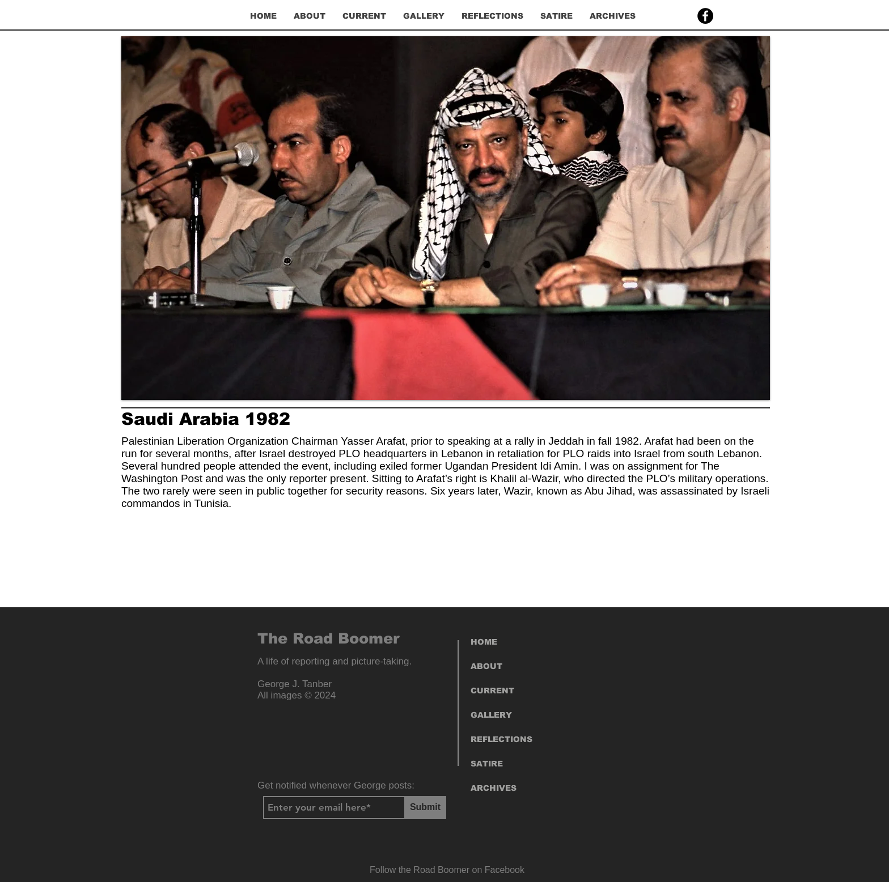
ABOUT (486, 666)
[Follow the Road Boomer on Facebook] (447, 870)
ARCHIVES (494, 787)
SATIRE (487, 763)
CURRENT (492, 690)
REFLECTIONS (501, 739)
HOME (484, 641)
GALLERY (491, 714)
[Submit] (425, 807)
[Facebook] (705, 16)
